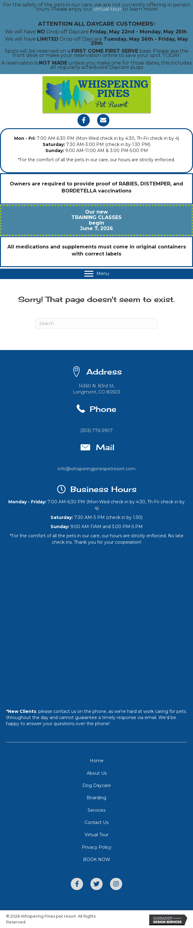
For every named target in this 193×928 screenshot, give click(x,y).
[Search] (96, 323)
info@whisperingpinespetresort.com (96, 468)
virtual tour (107, 9)
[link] (96, 761)
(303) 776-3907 (96, 430)
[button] (84, 120)
